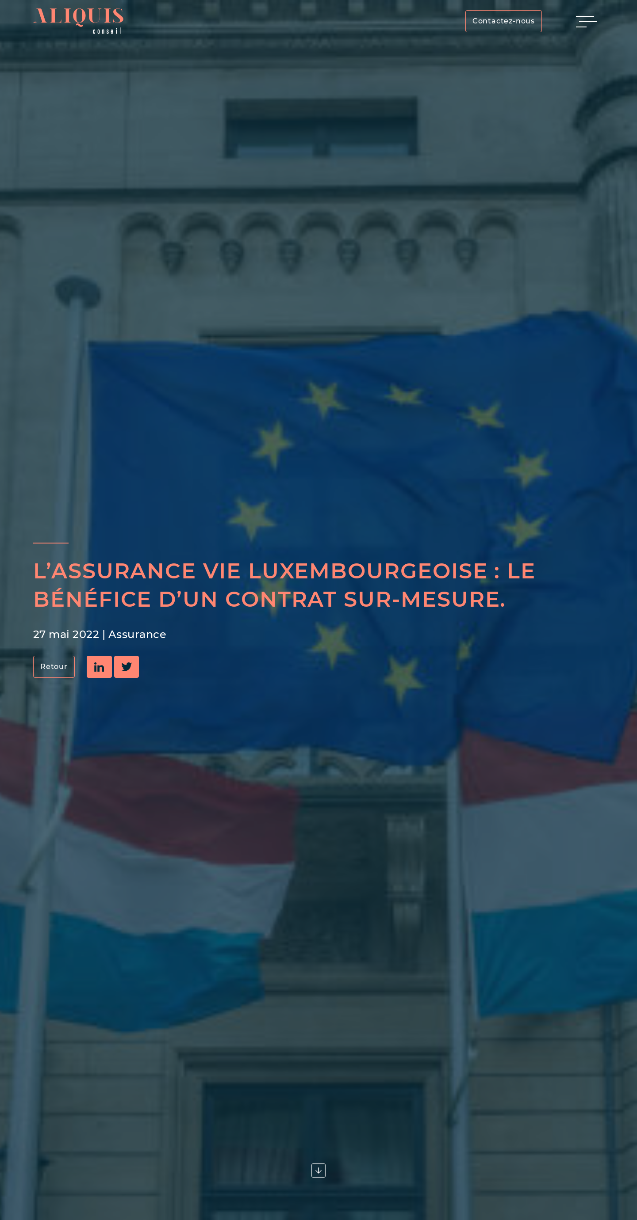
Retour (54, 666)
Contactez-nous (503, 21)
